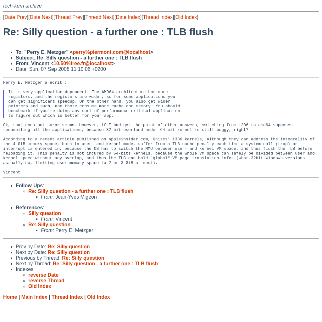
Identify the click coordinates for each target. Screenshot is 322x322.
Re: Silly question (49, 243)
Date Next (41, 17)
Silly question (44, 232)
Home (10, 316)
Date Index (128, 17)
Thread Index (158, 17)
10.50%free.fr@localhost (82, 63)
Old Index (186, 17)
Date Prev (15, 17)
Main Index (34, 316)
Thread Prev (69, 17)
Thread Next (99, 17)
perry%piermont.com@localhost (111, 52)
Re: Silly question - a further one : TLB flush (80, 210)
